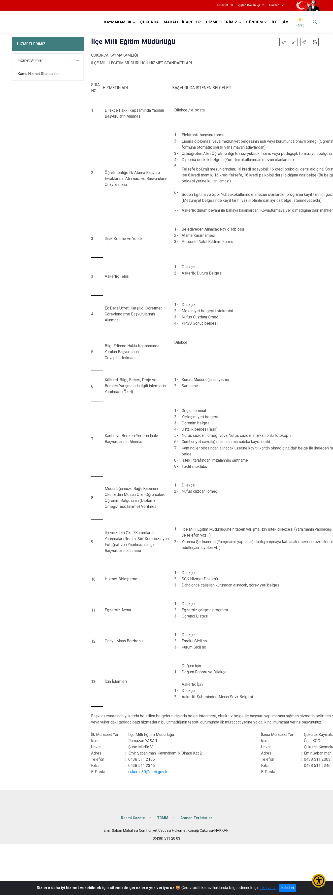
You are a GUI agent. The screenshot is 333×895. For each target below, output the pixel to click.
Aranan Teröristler (196, 818)
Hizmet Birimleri (30, 60)
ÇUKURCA (149, 22)
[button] (304, 42)
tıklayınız (268, 887)
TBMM (162, 818)
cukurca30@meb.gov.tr (147, 771)
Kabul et (287, 888)
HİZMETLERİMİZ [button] (221, 22)
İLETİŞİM (280, 22)
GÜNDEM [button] (254, 22)
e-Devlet (222, 5)
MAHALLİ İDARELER (182, 22)
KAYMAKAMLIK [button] (118, 22)
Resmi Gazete (133, 818)
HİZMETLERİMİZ (31, 44)
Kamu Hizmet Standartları (39, 73)
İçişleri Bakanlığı (248, 5)
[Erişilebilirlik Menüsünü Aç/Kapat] (319, 881)
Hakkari (274, 5)
